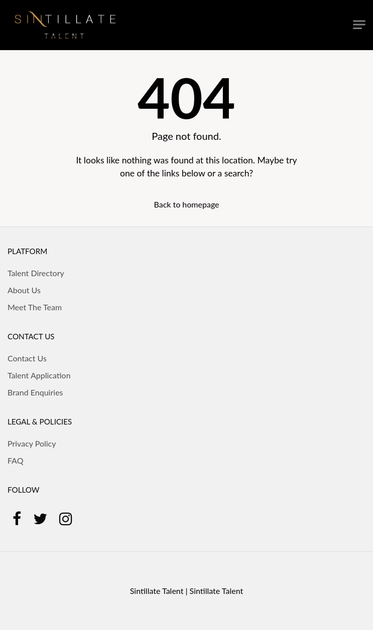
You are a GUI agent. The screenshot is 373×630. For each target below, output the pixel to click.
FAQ (15, 460)
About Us (24, 290)
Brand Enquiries (35, 392)
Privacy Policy (32, 443)
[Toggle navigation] (359, 25)
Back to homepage (186, 204)
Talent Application (39, 375)
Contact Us (27, 358)
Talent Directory (36, 273)
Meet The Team (35, 307)
